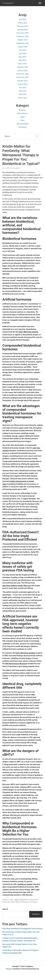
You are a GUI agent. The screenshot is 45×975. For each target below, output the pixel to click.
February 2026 (22, 26)
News (22, 120)
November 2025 (23, 36)
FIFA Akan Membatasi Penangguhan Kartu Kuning (22, 929)
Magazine (9, 969)
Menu (7, 136)
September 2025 (22, 43)
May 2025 (22, 57)
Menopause (25, 902)
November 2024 (23, 77)
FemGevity (6, 902)
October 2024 (22, 81)
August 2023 (22, 84)
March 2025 (22, 64)
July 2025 (22, 50)
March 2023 (22, 98)
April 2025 (22, 60)
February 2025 (22, 67)
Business (22, 110)
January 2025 (22, 70)
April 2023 (22, 94)
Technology (22, 127)
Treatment (33, 902)
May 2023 (22, 91)
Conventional (33, 900)
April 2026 (22, 19)
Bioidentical (24, 900)
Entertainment (22, 113)
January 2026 (22, 30)
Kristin (13, 902)
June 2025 (22, 53)
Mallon (18, 902)
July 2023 (22, 87)
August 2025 (22, 47)
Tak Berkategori (22, 124)
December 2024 (23, 74)
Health (22, 117)
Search (5, 909)
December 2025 (23, 33)
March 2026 (22, 23)
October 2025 (22, 40)
